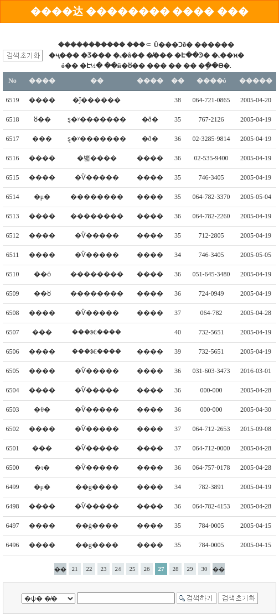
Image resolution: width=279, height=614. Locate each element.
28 (176, 568)
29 (190, 568)
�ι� (41, 467)
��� (42, 139)
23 (104, 568)
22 (89, 568)
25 (133, 568)
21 (75, 568)
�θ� (42, 409)
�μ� (42, 197)
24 (118, 568)
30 (205, 568)
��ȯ (42, 274)
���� (42, 100)
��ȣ (42, 293)
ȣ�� (42, 119)
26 (147, 568)
